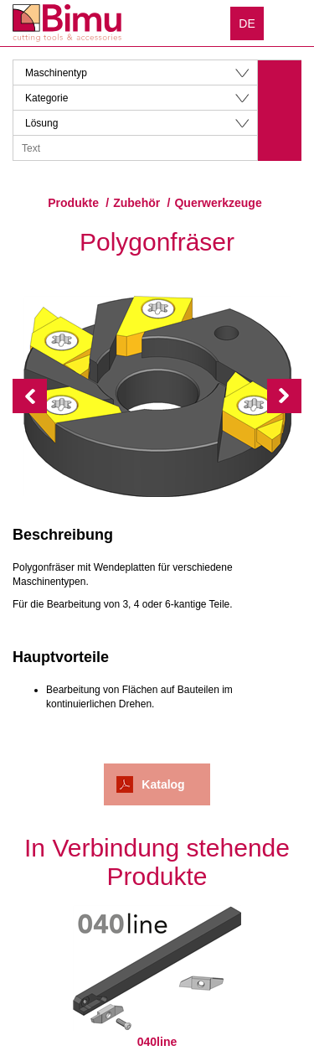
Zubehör (136, 203)
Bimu (67, 23)
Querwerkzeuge (217, 203)
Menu (289, 22)
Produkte (73, 203)
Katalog (163, 784)
